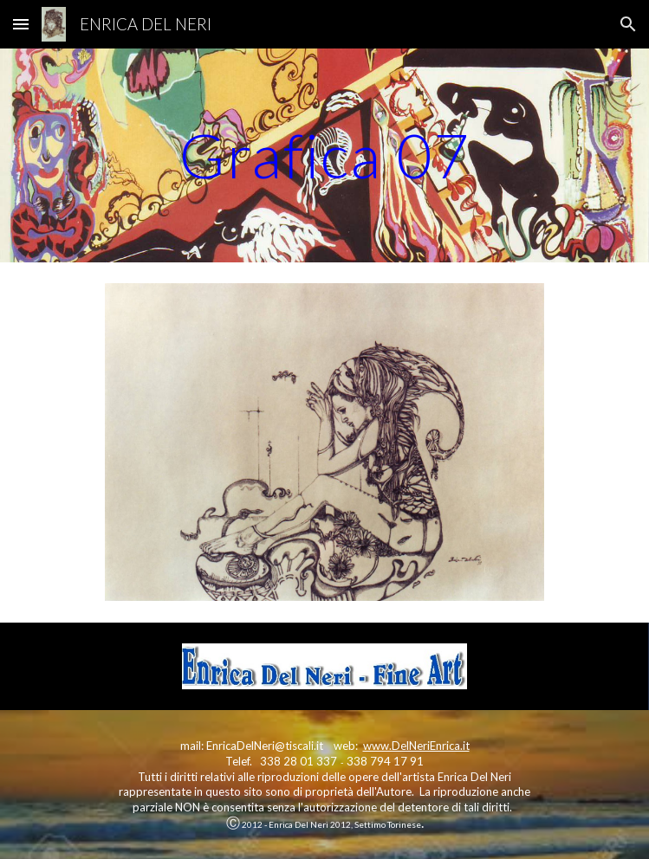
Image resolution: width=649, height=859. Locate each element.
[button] (21, 24)
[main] (324, 155)
